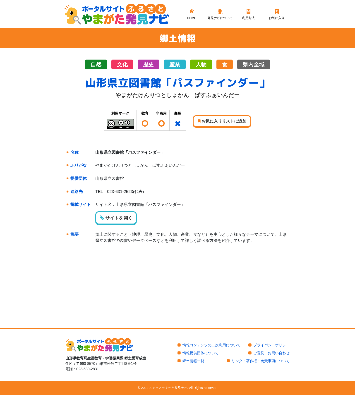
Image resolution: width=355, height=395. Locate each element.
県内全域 (253, 64)
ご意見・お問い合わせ (271, 353)
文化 (122, 64)
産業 (174, 64)
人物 (201, 64)
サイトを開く (116, 217)
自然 (96, 64)
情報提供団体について (200, 353)
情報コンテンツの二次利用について (211, 345)
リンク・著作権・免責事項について (261, 361)
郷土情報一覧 (193, 361)
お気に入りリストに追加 (222, 121)
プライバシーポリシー (271, 345)
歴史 (148, 64)
